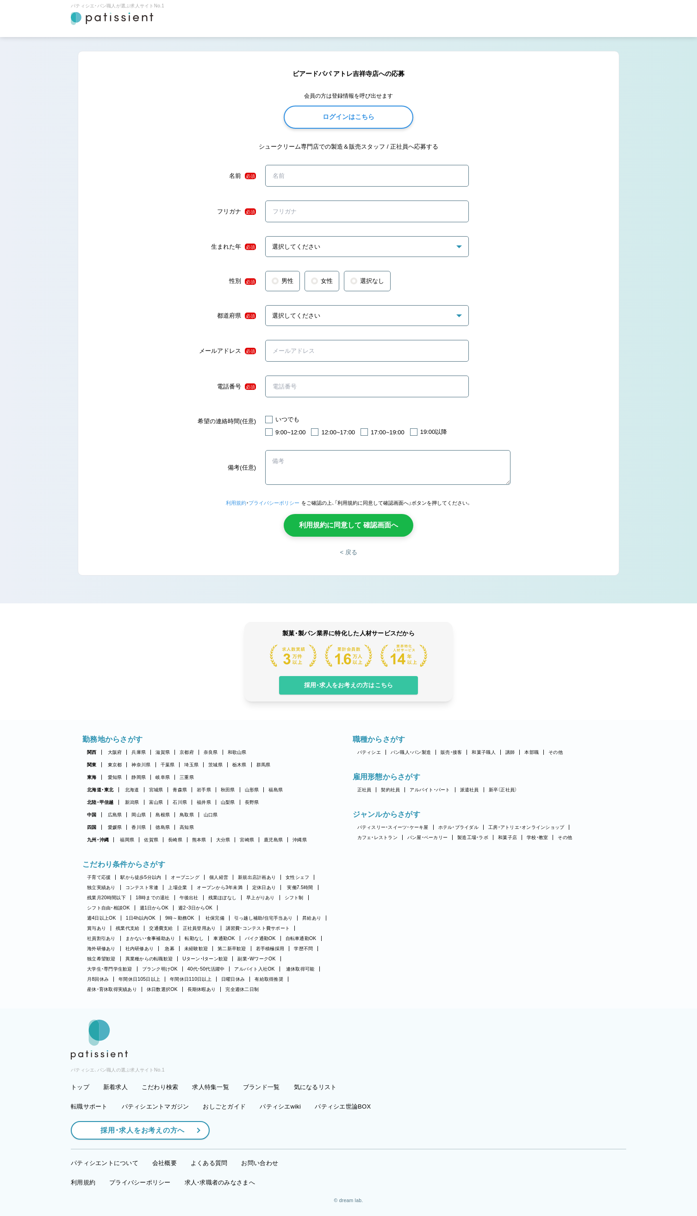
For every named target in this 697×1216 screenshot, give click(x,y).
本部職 (531, 752)
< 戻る (348, 552)
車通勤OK (224, 938)
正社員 (364, 789)
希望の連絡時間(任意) (227, 421)
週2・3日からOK (195, 907)
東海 (92, 777)
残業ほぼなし (222, 897)
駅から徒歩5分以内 (140, 877)
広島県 (115, 814)
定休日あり (264, 887)
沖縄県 (299, 839)
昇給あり (311, 918)
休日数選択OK (162, 989)
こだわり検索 (160, 1087)
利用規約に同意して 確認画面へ (348, 525)
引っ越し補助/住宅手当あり (263, 918)
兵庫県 (138, 752)
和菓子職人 (483, 752)
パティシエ (369, 752)
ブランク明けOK (160, 969)
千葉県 (168, 764)
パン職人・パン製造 (411, 752)
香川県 (138, 827)
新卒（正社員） (503, 789)
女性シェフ (297, 877)
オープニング (185, 877)
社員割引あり (101, 938)
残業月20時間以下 (106, 897)
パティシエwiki (280, 1106)
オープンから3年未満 (219, 887)
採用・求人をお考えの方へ (138, 1130)
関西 (92, 752)
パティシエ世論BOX (343, 1106)
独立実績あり (101, 887)
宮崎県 (247, 839)
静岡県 (138, 777)
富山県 (156, 802)
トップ (80, 1087)
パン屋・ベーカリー (427, 837)
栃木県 (239, 764)
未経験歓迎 (196, 948)
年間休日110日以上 (191, 979)
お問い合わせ (259, 1163)
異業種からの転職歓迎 (149, 958)
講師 (510, 752)
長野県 (252, 802)
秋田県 (228, 789)
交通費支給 (161, 928)
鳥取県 (187, 814)
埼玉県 (191, 764)
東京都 (115, 764)
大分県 (223, 839)
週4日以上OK (101, 918)
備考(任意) (242, 467)
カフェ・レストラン (377, 837)
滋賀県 (163, 752)
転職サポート (89, 1106)
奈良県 (211, 752)
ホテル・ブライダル (458, 827)
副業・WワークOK (256, 958)
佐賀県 (151, 839)
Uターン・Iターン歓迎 (205, 958)
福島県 (275, 789)
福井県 (204, 802)
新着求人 (115, 1087)
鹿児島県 (273, 839)
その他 (555, 752)
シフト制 (294, 897)
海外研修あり (101, 948)
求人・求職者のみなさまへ (220, 1182)
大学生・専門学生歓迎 (109, 969)
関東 (92, 764)
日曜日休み (233, 979)
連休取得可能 (300, 969)
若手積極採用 (270, 948)
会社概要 (164, 1163)
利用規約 (236, 503)
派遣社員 (469, 789)
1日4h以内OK (141, 918)
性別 (242, 281)
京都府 (187, 752)
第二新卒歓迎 (232, 948)
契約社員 (390, 789)
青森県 (180, 789)
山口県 (211, 814)
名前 (242, 176)
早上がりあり (260, 897)
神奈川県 (140, 764)
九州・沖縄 (98, 839)
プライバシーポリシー (274, 503)
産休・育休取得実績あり (112, 989)
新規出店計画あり (257, 877)
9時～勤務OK (179, 918)
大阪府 (115, 752)
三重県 (187, 777)
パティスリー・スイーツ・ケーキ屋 (393, 827)
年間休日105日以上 (139, 979)
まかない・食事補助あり (150, 938)
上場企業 (177, 887)
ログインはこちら (348, 116)
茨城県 (215, 764)
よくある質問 (209, 1163)
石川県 (180, 802)
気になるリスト (315, 1087)
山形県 (252, 789)
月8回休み (98, 979)
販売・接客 (451, 752)
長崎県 (175, 839)
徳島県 (163, 827)
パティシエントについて (104, 1163)
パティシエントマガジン (155, 1106)
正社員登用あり (199, 928)
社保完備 (214, 918)
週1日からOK (154, 907)
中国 (92, 814)
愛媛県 (115, 827)
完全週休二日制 (242, 989)
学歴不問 (303, 948)
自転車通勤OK (301, 938)
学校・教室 (537, 837)
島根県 (163, 814)
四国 (92, 827)
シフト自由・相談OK (108, 907)
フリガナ (236, 211)
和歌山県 (237, 752)
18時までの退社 (153, 897)
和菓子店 (507, 837)
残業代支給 (127, 928)
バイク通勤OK (260, 938)
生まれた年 (233, 247)
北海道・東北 (100, 789)
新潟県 (132, 802)
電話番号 (236, 386)
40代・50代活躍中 (206, 969)
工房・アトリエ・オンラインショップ (526, 827)
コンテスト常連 (142, 887)
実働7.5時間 (300, 887)
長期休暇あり (201, 989)
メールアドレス (227, 351)
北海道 (132, 789)
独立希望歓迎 (101, 958)
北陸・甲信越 (100, 802)
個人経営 (218, 877)
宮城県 (156, 789)
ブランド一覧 (261, 1087)
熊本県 (199, 839)
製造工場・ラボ (472, 837)
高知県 (187, 827)
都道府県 (236, 316)
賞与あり (96, 928)
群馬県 (263, 764)
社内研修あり (139, 948)
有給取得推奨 (269, 979)
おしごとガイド (224, 1106)
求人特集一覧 (210, 1087)
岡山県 (138, 814)
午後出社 (189, 897)
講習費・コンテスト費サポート (258, 928)
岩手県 (204, 789)
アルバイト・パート (430, 789)
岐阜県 (163, 777)
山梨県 (228, 802)
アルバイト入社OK (254, 969)
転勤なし (194, 938)
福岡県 (127, 839)
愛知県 (115, 777)
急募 (169, 948)
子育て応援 (99, 877)
